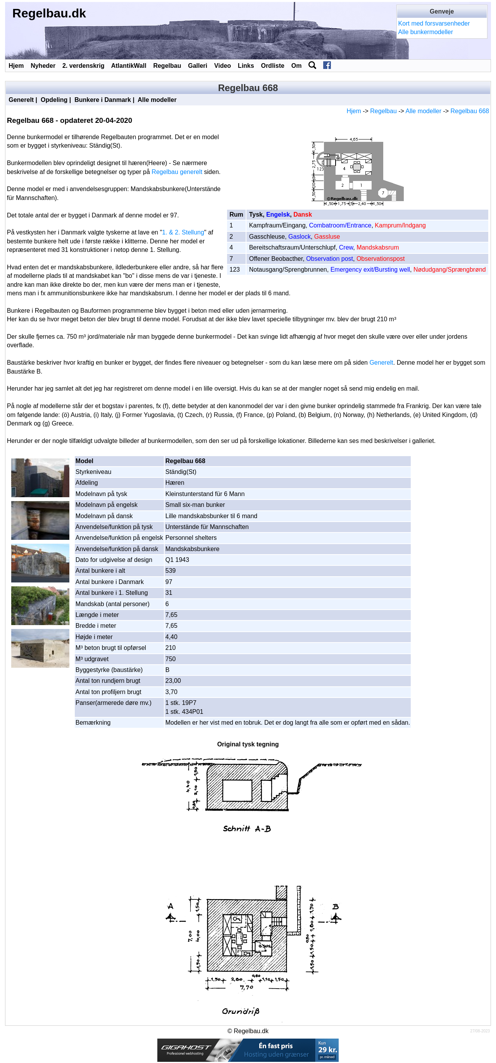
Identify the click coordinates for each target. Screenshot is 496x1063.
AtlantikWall (128, 65)
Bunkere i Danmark (102, 99)
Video (222, 65)
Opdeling (54, 99)
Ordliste (272, 65)
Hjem (16, 65)
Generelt (21, 99)
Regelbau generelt (177, 172)
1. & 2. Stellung (183, 232)
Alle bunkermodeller (425, 32)
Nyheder (43, 65)
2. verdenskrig (83, 65)
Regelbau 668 (470, 111)
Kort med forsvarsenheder (434, 23)
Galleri (197, 65)
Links (246, 65)
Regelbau (167, 65)
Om (296, 65)
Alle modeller (157, 99)
